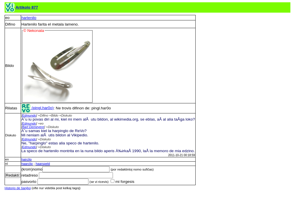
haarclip (27, 163)
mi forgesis (122, 181)
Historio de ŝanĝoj (18, 188)
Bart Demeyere (33, 127)
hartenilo (28, 18)
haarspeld (43, 163)
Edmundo (29, 115)
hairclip (26, 159)
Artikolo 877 (27, 7)
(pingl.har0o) (37, 108)
